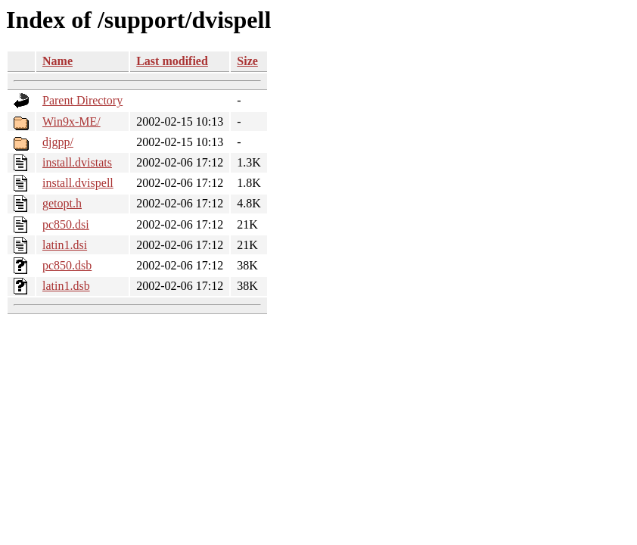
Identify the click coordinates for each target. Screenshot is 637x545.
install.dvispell (77, 182)
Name (57, 60)
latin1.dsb (66, 285)
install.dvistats (77, 162)
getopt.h (62, 203)
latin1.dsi (64, 244)
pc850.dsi (65, 224)
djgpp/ (57, 141)
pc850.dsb (67, 265)
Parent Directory (82, 100)
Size (247, 60)
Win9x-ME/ (71, 121)
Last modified (172, 60)
